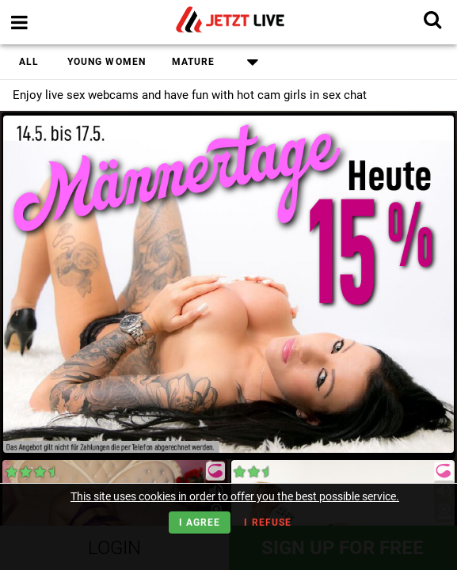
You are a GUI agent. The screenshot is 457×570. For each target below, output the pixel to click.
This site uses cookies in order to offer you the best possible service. (234, 496)
